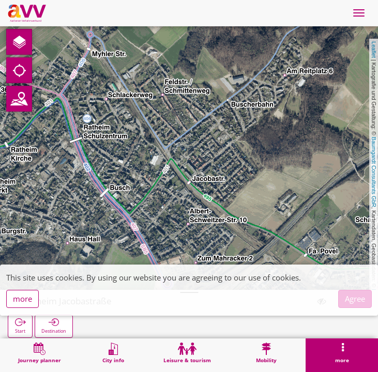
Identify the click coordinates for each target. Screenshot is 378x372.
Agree (355, 298)
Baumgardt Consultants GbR (374, 172)
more (22, 298)
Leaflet (374, 49)
